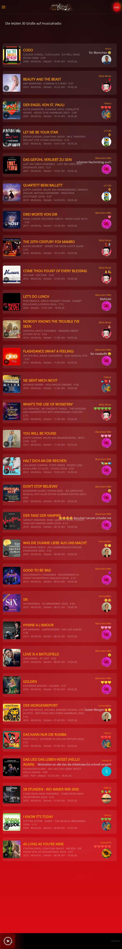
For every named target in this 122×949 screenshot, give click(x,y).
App (116, 7)
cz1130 (107, 130)
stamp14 (106, 760)
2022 (26, 607)
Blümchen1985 (103, 158)
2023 (26, 87)
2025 (26, 143)
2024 (26, 307)
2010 (26, 526)
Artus (108, 48)
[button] (3, 7)
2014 (26, 337)
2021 (26, 444)
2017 (26, 225)
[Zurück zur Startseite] (61, 7)
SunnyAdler (105, 541)
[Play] (8, 941)
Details (47, 61)
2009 (26, 828)
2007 (26, 116)
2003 (26, 554)
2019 (26, 200)
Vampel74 (105, 842)
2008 (26, 61)
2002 (26, 720)
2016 (26, 278)
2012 (26, 362)
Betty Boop (105, 76)
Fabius (107, 103)
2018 (26, 253)
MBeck (107, 787)
